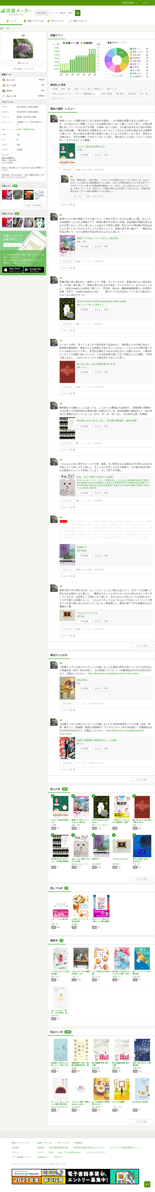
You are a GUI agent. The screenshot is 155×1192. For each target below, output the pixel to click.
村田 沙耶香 (106, 94)
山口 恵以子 (76, 1107)
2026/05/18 (97, 324)
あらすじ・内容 (101, 155)
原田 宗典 (95, 1068)
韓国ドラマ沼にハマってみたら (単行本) (97, 238)
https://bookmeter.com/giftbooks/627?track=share (113, 673)
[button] (77, 13)
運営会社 (41, 1148)
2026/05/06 (97, 501)
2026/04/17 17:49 (96, 763)
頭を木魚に (82, 680)
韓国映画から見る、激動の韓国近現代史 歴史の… (80, 1065)
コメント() (86, 170)
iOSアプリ (58, 1157)
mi (60, 116)
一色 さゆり (117, 1107)
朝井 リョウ (112, 89)
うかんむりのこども (87, 613)
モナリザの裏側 (118, 1102)
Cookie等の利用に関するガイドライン (89, 1148)
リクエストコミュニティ (96, 1152)
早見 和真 (136, 976)
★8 (77, 324)
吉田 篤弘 (119, 94)
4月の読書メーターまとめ (23, 69)
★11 (78, 261)
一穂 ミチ (75, 976)
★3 (88, 196)
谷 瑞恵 (74, 924)
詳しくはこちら (13, 245)
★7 (77, 443)
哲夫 (78, 683)
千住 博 (143, 94)
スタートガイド (63, 1143)
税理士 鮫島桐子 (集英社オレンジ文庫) (97, 740)
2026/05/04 (98, 570)
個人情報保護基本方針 (59, 1148)
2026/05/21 (98, 261)
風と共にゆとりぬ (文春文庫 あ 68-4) (96, 364)
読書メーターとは (44, 1143)
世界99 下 (82, 547)
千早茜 (55, 89)
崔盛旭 (74, 1068)
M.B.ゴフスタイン (60, 99)
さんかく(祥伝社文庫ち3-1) (91, 146)
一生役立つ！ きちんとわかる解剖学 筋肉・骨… (121, 822)
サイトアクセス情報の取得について (124, 1148)
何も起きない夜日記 (140, 1102)
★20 (78, 570)
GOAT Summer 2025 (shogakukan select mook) (101, 301)
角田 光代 (66, 89)
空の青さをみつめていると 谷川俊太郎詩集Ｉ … (59, 861)
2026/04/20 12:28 (96, 704)
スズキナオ (55, 1068)
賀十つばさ (55, 976)
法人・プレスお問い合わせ (69, 1152)
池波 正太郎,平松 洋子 (59, 1107)
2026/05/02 (98, 629)
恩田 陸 (54, 924)
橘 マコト (81, 744)
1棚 (18, 134)
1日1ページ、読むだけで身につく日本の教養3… (100, 921)
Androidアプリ (43, 1157)
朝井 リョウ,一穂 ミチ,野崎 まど (89, 89)
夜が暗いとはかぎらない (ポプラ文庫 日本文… (120, 974)
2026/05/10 (98, 387)
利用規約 (78, 1143)
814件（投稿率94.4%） (26, 129)
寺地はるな (116, 976)
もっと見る (117, 75)
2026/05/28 (98, 170)
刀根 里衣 (131, 94)
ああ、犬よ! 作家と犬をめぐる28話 (95, 476)
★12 (78, 170)
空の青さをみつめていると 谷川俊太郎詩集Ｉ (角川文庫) (107, 420)
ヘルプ (40, 1152)
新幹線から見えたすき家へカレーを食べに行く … (59, 1065)
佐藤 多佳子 (137, 1068)
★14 (78, 387)
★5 (77, 501)
